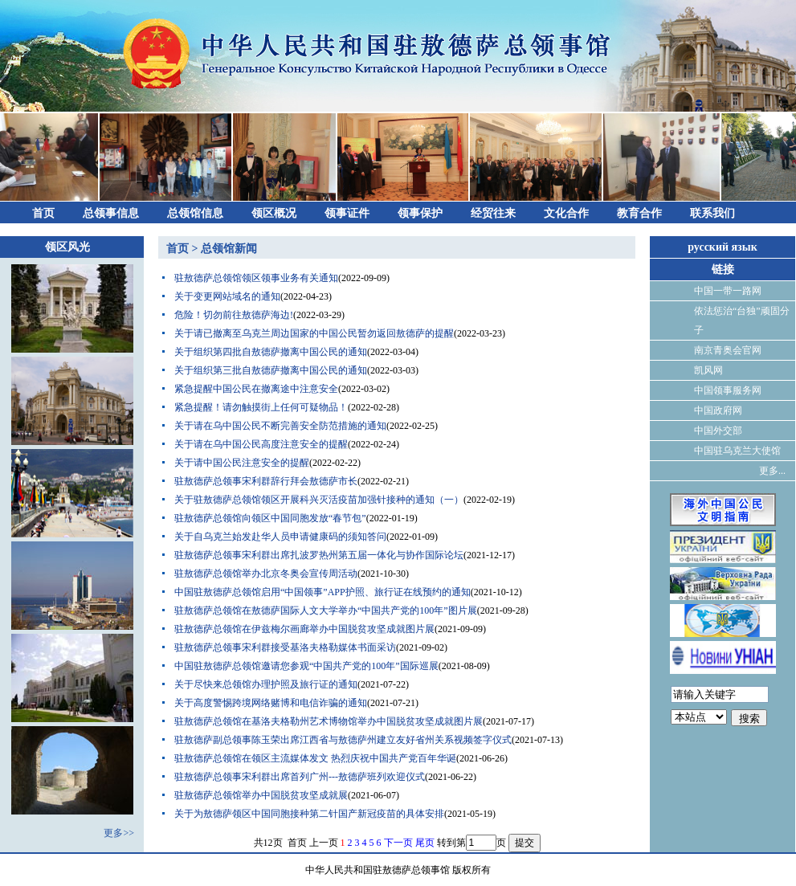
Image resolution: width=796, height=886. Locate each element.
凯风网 (708, 370)
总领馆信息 (195, 213)
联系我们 (712, 213)
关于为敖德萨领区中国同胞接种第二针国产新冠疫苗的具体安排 (309, 813)
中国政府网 (718, 410)
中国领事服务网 (727, 390)
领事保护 (420, 213)
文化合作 (566, 213)
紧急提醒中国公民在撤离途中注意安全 (256, 388)
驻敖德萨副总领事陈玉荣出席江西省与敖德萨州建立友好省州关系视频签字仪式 (343, 739)
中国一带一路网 (727, 290)
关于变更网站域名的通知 (227, 296)
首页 (43, 213)
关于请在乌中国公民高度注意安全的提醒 (261, 444)
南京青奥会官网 (727, 350)
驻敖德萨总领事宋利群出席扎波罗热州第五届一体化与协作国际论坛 (318, 555)
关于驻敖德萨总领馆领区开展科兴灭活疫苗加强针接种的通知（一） (318, 499)
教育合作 (639, 213)
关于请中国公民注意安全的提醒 (241, 462)
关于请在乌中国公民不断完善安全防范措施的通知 (280, 425)
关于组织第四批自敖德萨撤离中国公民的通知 (270, 351)
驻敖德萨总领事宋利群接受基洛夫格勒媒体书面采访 (285, 647)
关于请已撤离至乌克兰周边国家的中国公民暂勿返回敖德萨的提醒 (314, 333)
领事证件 (347, 213)
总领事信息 (111, 213)
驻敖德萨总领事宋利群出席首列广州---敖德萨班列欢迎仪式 (299, 776)
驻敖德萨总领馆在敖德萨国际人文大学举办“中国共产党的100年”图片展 (325, 610)
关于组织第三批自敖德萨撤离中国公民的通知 (270, 370)
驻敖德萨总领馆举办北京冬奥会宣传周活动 (265, 573)
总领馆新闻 (229, 249)
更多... (772, 470)
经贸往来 (493, 213)
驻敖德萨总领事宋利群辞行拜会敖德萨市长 (265, 481)
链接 (723, 269)
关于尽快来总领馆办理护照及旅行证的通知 (265, 684)
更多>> (119, 833)
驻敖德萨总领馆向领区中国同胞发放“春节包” (270, 518)
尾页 (425, 842)
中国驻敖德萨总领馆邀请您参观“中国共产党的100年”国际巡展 (306, 666)
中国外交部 (718, 430)
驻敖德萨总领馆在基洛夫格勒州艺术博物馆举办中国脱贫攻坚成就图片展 (328, 721)
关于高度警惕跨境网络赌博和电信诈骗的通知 (270, 702)
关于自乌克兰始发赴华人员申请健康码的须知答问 (280, 536)
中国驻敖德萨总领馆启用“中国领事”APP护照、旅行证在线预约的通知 (322, 592)
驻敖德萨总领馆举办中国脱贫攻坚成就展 (261, 795)
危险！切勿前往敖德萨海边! (233, 315)
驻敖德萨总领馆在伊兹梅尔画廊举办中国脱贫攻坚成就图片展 (304, 629)
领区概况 (273, 213)
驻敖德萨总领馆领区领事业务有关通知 (256, 278)
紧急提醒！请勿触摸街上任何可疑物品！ (261, 407)
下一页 (398, 842)
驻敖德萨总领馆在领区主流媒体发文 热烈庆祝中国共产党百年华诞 (315, 758)
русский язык (722, 247)
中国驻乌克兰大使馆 (737, 450)
